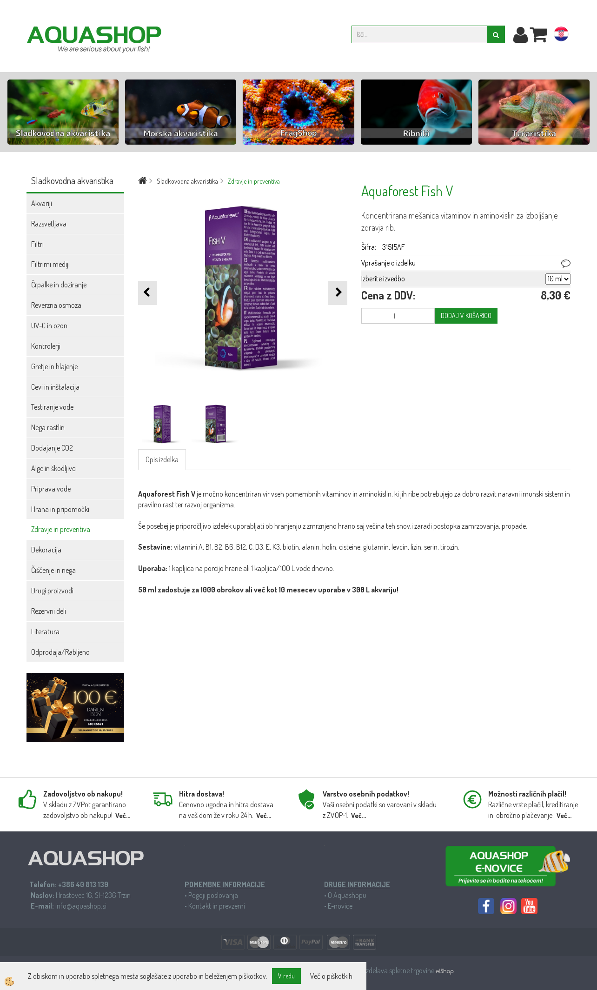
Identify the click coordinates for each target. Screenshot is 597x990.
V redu (286, 976)
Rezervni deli (48, 611)
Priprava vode (51, 488)
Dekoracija (46, 549)
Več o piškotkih (331, 976)
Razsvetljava (48, 223)
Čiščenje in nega (53, 570)
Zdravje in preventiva (60, 529)
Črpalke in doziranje (58, 284)
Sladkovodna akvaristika (187, 181)
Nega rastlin (48, 427)
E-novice (340, 905)
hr (561, 36)
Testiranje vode (52, 407)
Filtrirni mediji (50, 264)
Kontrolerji (45, 346)
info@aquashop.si (80, 905)
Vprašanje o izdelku (388, 262)
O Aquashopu (347, 895)
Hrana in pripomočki (60, 509)
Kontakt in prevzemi (216, 905)
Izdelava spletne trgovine (400, 970)
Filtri (37, 244)
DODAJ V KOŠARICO (466, 315)
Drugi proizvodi (52, 590)
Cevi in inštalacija (55, 387)
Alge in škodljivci (54, 468)
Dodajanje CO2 (52, 447)
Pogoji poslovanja (213, 895)
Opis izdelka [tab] (162, 459)
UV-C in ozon (49, 325)
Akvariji (41, 203)
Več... (122, 815)
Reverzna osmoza (56, 305)
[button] (337, 293)
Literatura (45, 631)
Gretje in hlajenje (54, 366)
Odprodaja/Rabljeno (60, 652)
